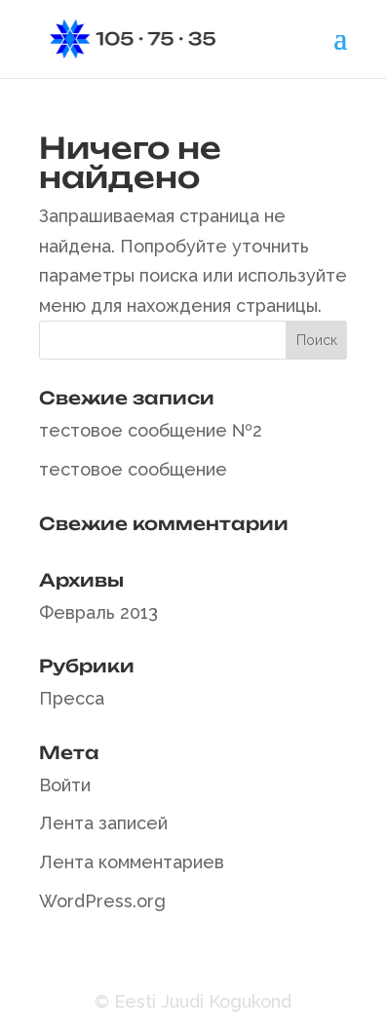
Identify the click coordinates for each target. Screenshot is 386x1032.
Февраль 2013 (98, 612)
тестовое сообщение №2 (150, 430)
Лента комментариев (131, 862)
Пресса (71, 698)
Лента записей (103, 823)
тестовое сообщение (133, 469)
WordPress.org (102, 901)
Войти (65, 785)
